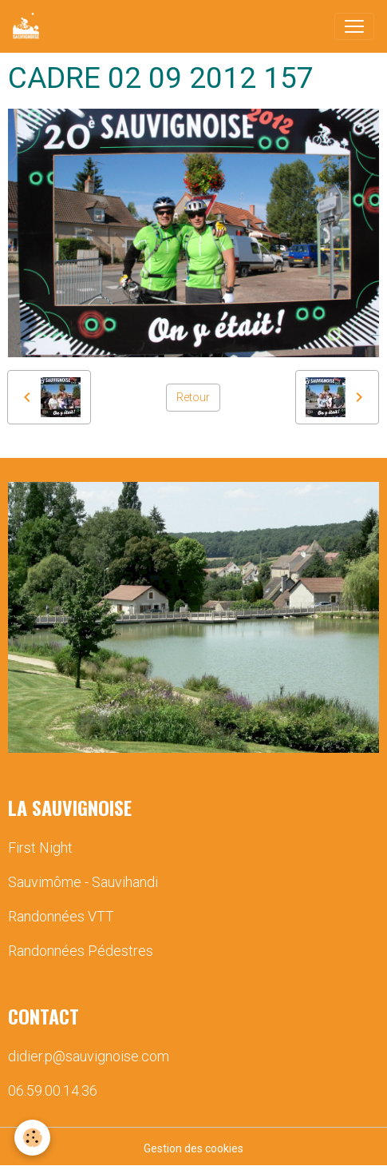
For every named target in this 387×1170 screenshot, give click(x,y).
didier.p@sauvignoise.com (88, 1056)
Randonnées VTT (61, 916)
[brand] (29, 26)
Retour (193, 397)
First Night (40, 847)
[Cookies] (32, 1138)
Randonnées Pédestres (80, 950)
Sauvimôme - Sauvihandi (83, 882)
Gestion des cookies (193, 1148)
